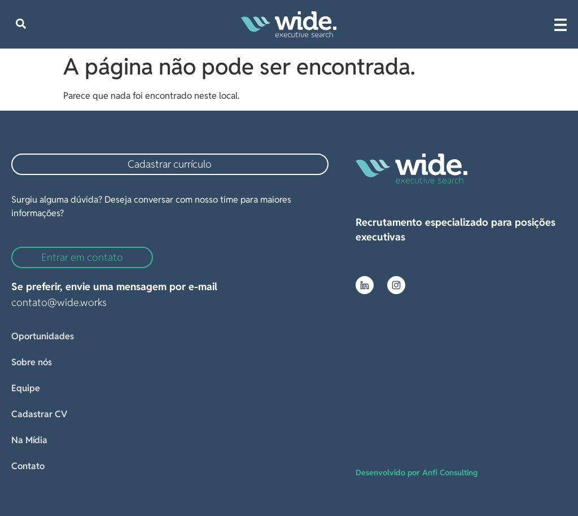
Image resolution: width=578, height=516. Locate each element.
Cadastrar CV (39, 414)
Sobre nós (31, 362)
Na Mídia (29, 440)
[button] (20, 24)
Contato (28, 466)
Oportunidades (42, 336)
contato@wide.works (59, 302)
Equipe (25, 388)
